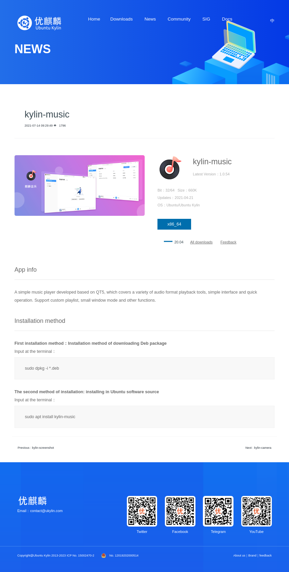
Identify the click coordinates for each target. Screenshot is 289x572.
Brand (252, 555)
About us (239, 555)
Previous (36, 447)
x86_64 (174, 224)
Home (94, 19)
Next (258, 447)
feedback (265, 555)
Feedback (228, 242)
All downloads (201, 242)
